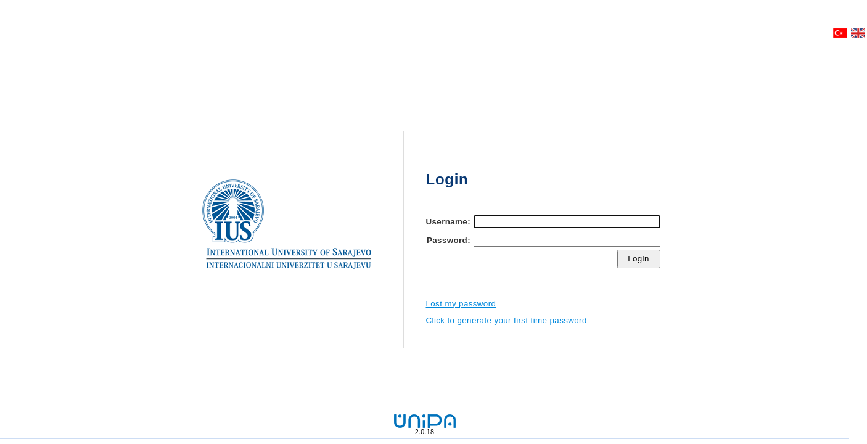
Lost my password (461, 303)
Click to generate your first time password (506, 320)
